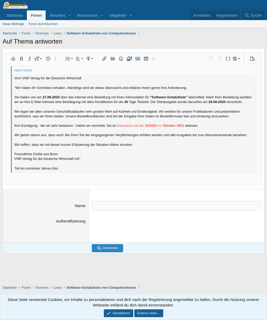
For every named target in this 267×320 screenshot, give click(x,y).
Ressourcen (87, 15)
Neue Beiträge (13, 24)
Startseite (15, 15)
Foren (36, 15)
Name (80, 205)
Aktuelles (57, 15)
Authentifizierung (70, 221)
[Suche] (253, 15)
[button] (69, 15)
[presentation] (131, 228)
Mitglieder (118, 15)
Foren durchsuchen (43, 24)
